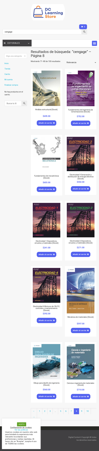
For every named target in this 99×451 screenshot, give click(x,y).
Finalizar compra (11, 85)
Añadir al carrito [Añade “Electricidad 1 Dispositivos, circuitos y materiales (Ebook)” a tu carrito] (45, 254)
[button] (94, 43)
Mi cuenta (9, 80)
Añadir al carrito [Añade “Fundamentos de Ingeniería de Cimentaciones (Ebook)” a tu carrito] (79, 123)
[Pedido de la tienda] (80, 62)
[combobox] (16, 55)
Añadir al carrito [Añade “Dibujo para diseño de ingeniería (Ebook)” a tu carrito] (45, 396)
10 (87, 411)
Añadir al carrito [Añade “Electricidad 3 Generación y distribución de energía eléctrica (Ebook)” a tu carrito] (79, 189)
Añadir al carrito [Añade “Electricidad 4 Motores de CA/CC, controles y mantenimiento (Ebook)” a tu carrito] (45, 320)
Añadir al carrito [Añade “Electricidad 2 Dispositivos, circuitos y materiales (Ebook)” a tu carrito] (79, 254)
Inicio (7, 63)
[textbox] (16, 56)
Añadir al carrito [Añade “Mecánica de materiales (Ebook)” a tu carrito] (79, 330)
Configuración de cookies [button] (21, 427)
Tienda (7, 69)
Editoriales (12, 43)
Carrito (7, 74)
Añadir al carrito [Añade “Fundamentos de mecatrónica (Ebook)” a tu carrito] (45, 189)
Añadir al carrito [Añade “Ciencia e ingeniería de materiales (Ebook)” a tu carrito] (79, 397)
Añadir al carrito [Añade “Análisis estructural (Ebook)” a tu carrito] (45, 123)
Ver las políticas (21, 430)
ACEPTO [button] (22, 424)
